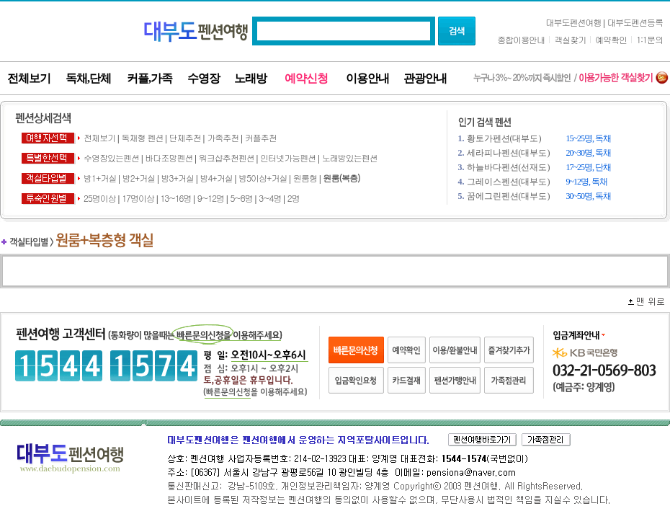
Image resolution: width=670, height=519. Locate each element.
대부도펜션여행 (574, 22)
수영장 (203, 78)
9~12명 (210, 198)
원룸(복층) (341, 178)
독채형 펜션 (142, 137)
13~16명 (175, 198)
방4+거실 (216, 178)
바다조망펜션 (168, 157)
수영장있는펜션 (111, 157)
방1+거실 (100, 178)
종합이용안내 (521, 39)
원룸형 (305, 178)
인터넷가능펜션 (289, 157)
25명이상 (100, 198)
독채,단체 (88, 78)
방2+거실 (138, 178)
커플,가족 (149, 78)
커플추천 (261, 137)
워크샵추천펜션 (227, 157)
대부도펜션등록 (635, 22)
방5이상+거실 (262, 178)
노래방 (250, 78)
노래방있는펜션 (350, 157)
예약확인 (611, 39)
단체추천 (185, 137)
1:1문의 (649, 39)
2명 (293, 198)
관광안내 (425, 78)
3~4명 (270, 198)
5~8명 (241, 198)
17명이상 (138, 198)
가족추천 (222, 137)
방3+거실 (177, 178)
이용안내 (367, 78)
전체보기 (28, 78)
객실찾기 (570, 39)
